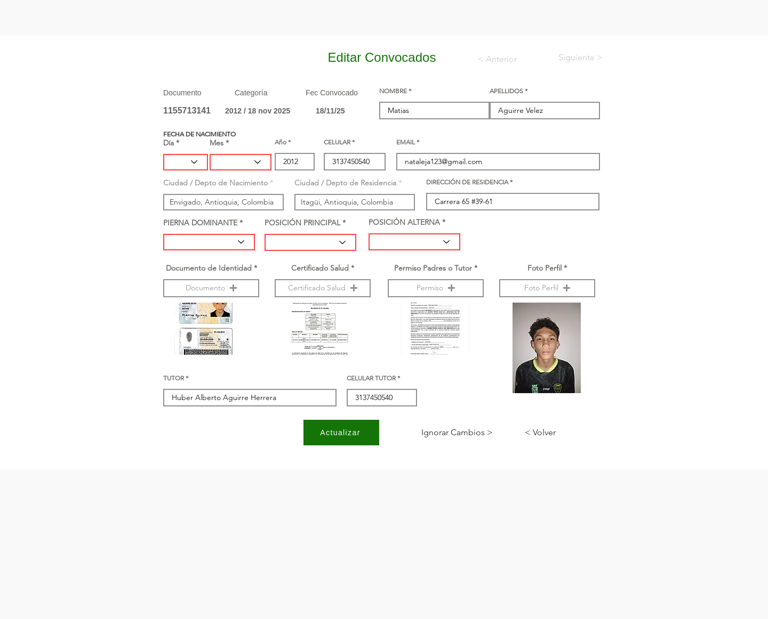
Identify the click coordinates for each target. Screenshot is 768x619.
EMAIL (405, 142)
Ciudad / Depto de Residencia (345, 182)
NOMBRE (393, 91)
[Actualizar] (341, 432)
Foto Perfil (544, 268)
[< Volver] (560, 432)
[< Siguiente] (572, 57)
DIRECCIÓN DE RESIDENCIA (467, 182)
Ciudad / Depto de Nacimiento (215, 182)
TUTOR (173, 378)
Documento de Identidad (209, 268)
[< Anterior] (504, 59)
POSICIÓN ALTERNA (404, 222)
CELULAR (337, 142)
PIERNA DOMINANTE (200, 222)
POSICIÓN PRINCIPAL (302, 222)
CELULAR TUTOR (371, 378)
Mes (216, 142)
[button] (211, 288)
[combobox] (223, 202)
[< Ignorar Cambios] (457, 432)
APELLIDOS (506, 91)
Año (280, 142)
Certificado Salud (320, 268)
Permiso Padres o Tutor (433, 268)
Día (168, 142)
